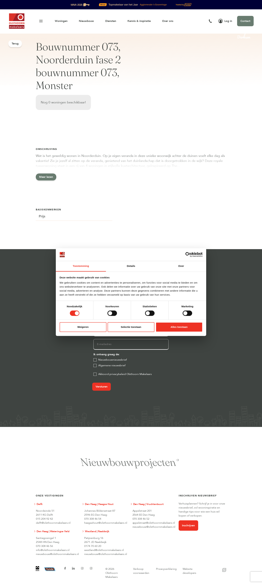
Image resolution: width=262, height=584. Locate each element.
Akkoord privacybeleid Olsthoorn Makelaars (125, 374)
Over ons (167, 21)
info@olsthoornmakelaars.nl (53, 550)
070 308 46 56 (44, 546)
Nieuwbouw (86, 21)
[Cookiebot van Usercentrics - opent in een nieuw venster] (188, 254)
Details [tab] (131, 266)
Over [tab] (181, 266)
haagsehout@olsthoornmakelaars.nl (105, 523)
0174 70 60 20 (92, 546)
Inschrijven (188, 525)
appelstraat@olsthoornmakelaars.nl (154, 523)
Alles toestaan (179, 327)
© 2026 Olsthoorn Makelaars (111, 573)
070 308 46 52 (141, 519)
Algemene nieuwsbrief (111, 365)
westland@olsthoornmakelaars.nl (104, 550)
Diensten (110, 21)
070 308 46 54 (92, 519)
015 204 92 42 (44, 519)
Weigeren (83, 327)
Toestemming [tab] (81, 266)
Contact (245, 21)
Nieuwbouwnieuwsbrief (112, 360)
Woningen (61, 21)
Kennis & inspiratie (139, 21)
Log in (225, 21)
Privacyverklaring (166, 569)
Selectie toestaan (131, 327)
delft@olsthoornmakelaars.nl (53, 523)
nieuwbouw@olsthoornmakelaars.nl (154, 527)
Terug (15, 43)
